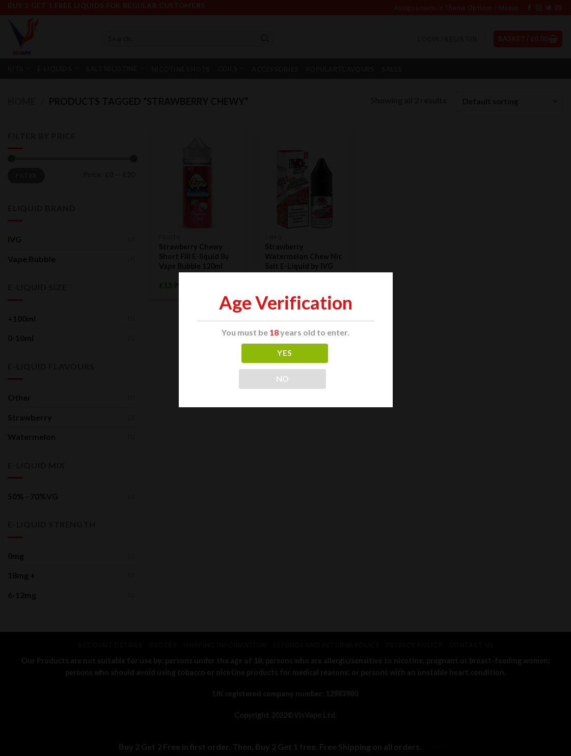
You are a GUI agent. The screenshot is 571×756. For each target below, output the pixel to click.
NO (282, 378)
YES (284, 352)
